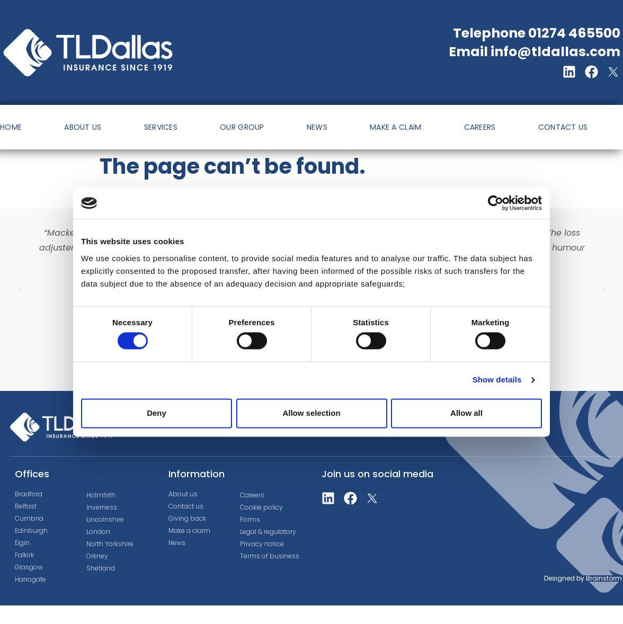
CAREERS (480, 127)
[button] (20, 289)
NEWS (317, 127)
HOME (11, 127)
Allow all (466, 412)
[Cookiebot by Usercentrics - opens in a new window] (495, 203)
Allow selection (311, 412)
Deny (156, 412)
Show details (497, 380)
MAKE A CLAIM (396, 127)
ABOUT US (82, 127)
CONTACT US (563, 127)
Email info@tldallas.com (534, 51)
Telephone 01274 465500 (536, 33)
